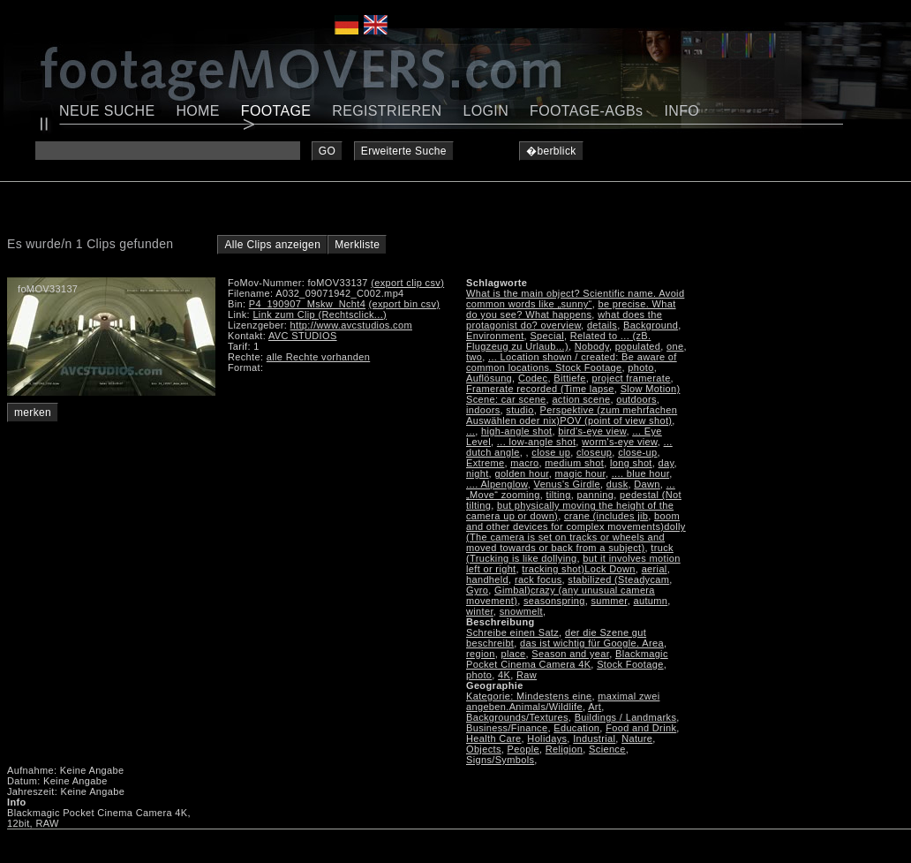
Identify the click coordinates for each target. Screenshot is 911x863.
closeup (594, 452)
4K (504, 675)
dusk (617, 484)
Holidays (547, 738)
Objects (483, 749)
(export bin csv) (404, 304)
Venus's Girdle (567, 484)
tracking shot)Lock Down (579, 569)
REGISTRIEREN (386, 110)
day (666, 463)
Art (594, 706)
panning (595, 494)
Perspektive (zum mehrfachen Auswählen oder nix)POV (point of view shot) (571, 415)
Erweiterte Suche (404, 151)
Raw (526, 675)
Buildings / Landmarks (626, 717)
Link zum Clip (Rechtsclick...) (319, 314)
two (474, 357)
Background (650, 325)
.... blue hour (640, 473)
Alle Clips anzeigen (272, 244)
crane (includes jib (606, 516)
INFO (681, 110)
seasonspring (554, 600)
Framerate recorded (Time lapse (540, 388)
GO (327, 151)
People (523, 749)
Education (576, 728)
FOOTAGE (276, 110)
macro (524, 463)
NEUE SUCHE (106, 110)
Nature (636, 738)
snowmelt (521, 611)
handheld (487, 579)
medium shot (574, 463)
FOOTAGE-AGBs (586, 110)
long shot (631, 463)
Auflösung (489, 378)
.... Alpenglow (497, 484)
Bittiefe (569, 378)
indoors (483, 410)
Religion (564, 749)
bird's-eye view (592, 431)
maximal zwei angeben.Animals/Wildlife (562, 701)
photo (640, 367)
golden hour (521, 473)
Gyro (477, 590)
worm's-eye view (620, 441)
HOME (197, 110)
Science (607, 749)
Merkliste (357, 244)
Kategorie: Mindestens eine (528, 696)
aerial (654, 569)
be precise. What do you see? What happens (571, 309)
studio (519, 410)
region (480, 653)
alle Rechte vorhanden (318, 357)
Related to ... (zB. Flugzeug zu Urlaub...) (558, 341)
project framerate (631, 378)
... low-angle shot (536, 441)
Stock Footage (630, 664)
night (477, 473)
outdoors (636, 399)
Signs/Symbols (500, 759)
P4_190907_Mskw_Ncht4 (307, 304)
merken (32, 412)
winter (479, 611)
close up (550, 452)
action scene (581, 399)
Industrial (594, 738)
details (602, 325)
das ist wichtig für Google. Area (592, 643)
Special (547, 335)
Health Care (494, 738)
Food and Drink (641, 728)
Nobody (592, 346)
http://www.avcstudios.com (351, 325)
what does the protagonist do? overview (564, 319)
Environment (495, 335)
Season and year (570, 653)
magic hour (580, 473)
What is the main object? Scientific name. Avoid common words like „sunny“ (575, 298)
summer (609, 600)
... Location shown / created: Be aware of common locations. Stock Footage (571, 362)
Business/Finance (506, 728)
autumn (650, 600)
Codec (533, 378)
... (470, 431)
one (674, 346)
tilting (558, 494)
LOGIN (486, 110)
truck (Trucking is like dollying (570, 553)
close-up (637, 452)
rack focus (538, 579)
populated (637, 346)
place (513, 653)
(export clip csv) (407, 282)
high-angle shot (516, 431)
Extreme (485, 463)
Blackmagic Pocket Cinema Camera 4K (567, 659)
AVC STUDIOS (302, 335)
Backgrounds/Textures (517, 717)
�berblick (551, 151)
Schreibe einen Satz (512, 632)
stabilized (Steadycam (618, 579)
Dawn (647, 484)
